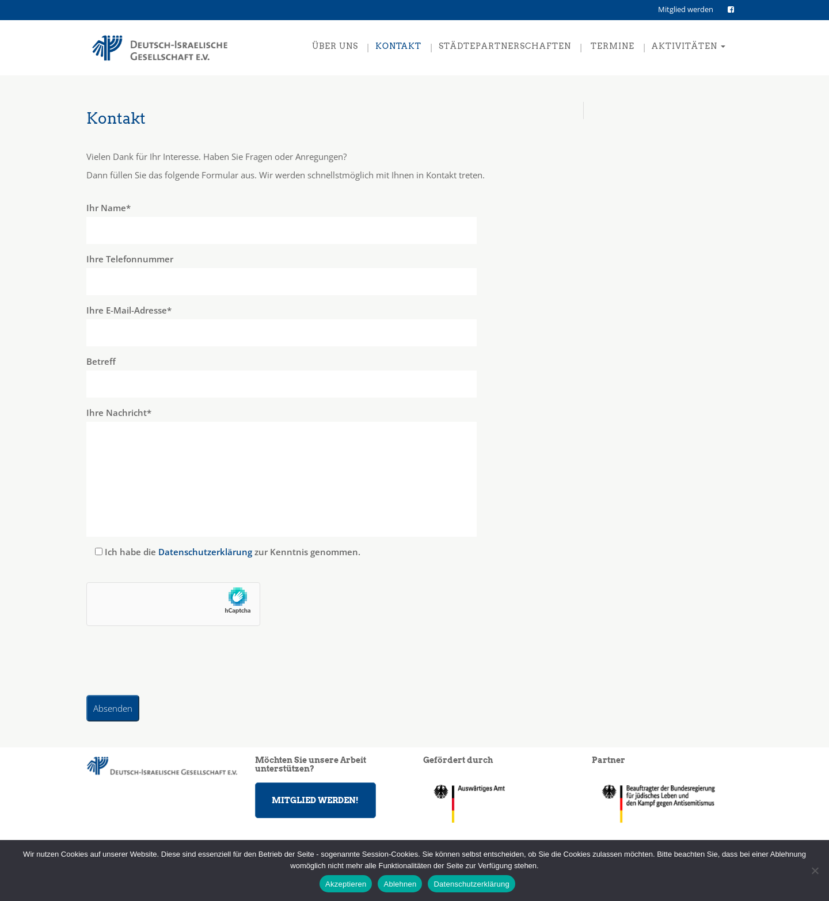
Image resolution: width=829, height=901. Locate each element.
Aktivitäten (688, 46)
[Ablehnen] (814, 870)
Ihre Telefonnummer (330, 274)
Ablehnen (399, 884)
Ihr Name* (330, 223)
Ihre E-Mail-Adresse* (330, 325)
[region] (667, 803)
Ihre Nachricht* (330, 472)
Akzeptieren (345, 884)
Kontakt (398, 46)
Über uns (335, 46)
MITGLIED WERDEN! (315, 800)
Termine (611, 46)
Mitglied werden (685, 9)
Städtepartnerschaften (505, 46)
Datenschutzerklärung (205, 552)
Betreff (330, 377)
